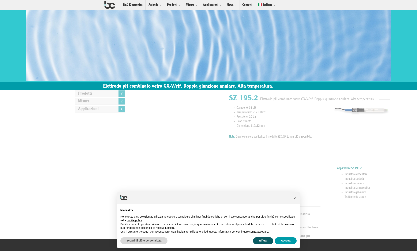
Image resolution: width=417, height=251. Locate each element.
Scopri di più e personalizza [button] (143, 240)
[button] (295, 198)
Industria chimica (406, 183)
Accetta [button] (286, 240)
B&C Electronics (133, 4)
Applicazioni (210, 4)
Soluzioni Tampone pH (342, 236)
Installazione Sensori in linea (346, 227)
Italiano (265, 4)
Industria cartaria (406, 179)
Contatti (247, 4)
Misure (190, 4)
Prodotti (172, 4)
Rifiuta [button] (263, 240)
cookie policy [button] (134, 220)
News (230, 4)
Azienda (153, 4)
